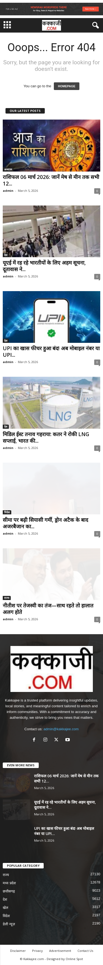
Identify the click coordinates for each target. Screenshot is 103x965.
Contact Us (85, 951)
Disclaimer (18, 951)
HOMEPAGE (66, 86)
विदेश (7, 512)
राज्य (6, 598)
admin (8, 191)
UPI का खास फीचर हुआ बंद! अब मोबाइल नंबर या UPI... (51, 351)
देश (5, 255)
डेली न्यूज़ (9, 924)
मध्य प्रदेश (9, 883)
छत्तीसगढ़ (9, 891)
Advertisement (60, 951)
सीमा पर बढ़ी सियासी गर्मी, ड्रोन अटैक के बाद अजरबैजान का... (45, 523)
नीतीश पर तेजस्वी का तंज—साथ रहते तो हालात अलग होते (48, 609)
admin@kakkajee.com (61, 729)
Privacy (37, 951)
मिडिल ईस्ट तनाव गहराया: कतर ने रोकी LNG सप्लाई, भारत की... (46, 437)
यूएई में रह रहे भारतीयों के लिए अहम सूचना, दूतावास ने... (44, 266)
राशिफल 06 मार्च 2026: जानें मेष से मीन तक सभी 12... (51, 180)
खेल (5, 908)
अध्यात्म (8, 169)
